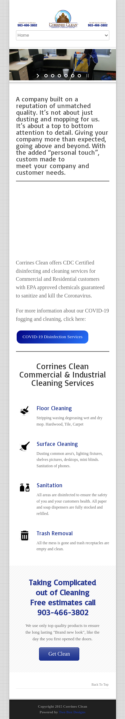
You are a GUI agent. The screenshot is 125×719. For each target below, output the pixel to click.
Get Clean (59, 654)
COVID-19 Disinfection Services (52, 336)
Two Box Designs (72, 712)
